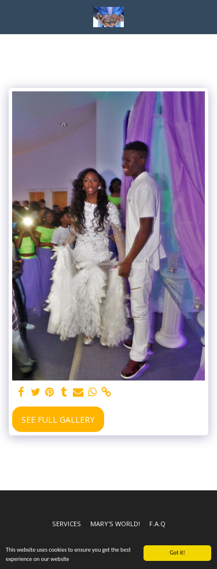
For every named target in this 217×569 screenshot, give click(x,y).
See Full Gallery (57, 419)
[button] (13, 16)
